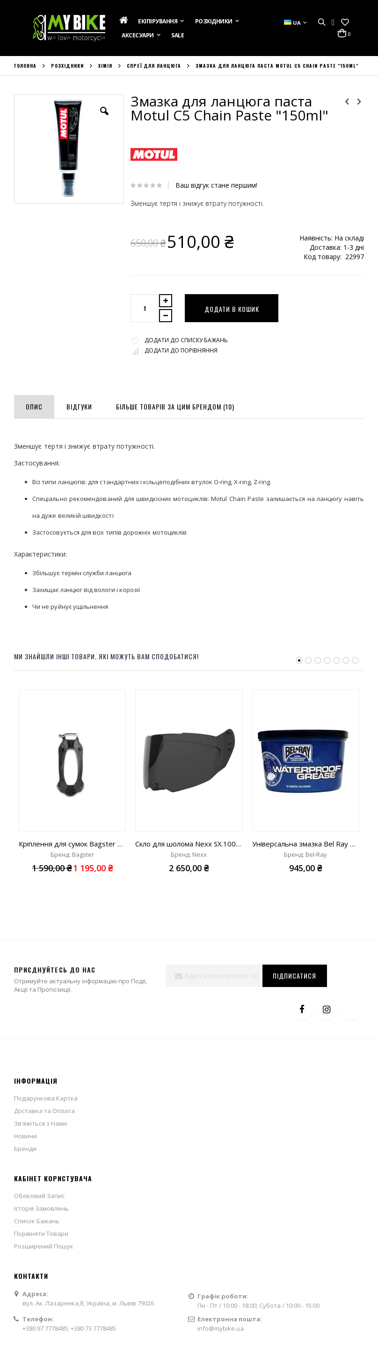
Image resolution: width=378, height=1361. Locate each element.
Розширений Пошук (43, 1246)
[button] (345, 22)
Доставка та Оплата (44, 1111)
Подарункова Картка (46, 1098)
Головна (25, 65)
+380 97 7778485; (46, 1328)
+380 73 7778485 (93, 1328)
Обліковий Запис (39, 1196)
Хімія (105, 65)
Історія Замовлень (41, 1208)
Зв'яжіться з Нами (40, 1123)
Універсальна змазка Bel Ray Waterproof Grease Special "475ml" (305, 843)
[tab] (34, 404)
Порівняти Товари (41, 1233)
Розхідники (67, 65)
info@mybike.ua (220, 1328)
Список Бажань (36, 1221)
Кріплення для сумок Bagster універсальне (72, 843)
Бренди (25, 1148)
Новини (25, 1136)
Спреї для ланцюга (154, 65)
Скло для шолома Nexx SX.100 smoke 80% (188, 843)
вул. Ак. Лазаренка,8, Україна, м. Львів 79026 (88, 1303)
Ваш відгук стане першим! (216, 185)
